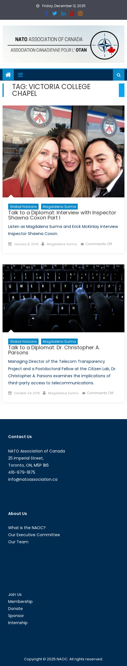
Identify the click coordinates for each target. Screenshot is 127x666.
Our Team (18, 542)
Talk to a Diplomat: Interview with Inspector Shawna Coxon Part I (62, 215)
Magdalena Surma (59, 206)
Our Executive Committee (34, 535)
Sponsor (16, 615)
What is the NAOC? (27, 528)
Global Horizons (23, 206)
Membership (20, 601)
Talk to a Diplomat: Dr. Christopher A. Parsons (54, 350)
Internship (18, 623)
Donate (15, 608)
